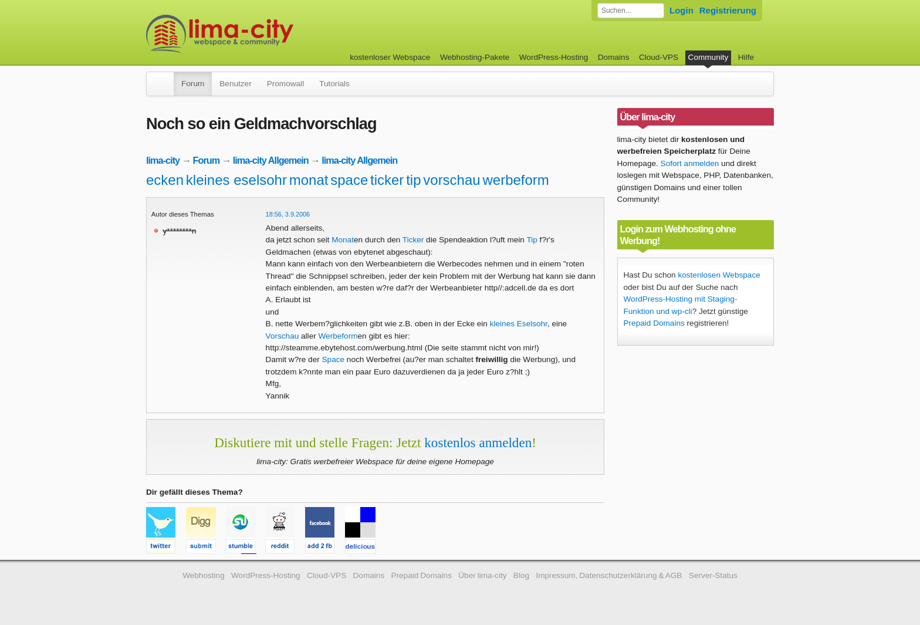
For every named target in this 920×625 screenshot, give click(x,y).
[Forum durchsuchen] (630, 10)
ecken (165, 180)
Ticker (413, 239)
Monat (343, 239)
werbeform (515, 180)
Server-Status (713, 575)
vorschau (451, 180)
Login (681, 10)
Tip (531, 239)
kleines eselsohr (236, 180)
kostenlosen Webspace (719, 275)
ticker (387, 180)
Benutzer (235, 83)
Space (333, 359)
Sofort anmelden (690, 163)
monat (309, 180)
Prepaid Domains (654, 323)
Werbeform (338, 336)
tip (413, 180)
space (349, 180)
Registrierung (727, 10)
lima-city (163, 160)
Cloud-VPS (658, 57)
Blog (521, 575)
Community (708, 57)
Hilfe (746, 57)
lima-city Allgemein (271, 160)
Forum (192, 83)
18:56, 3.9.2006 (288, 214)
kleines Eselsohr (518, 323)
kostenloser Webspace (390, 57)
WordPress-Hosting (553, 57)
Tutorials (334, 83)
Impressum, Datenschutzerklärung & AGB (609, 575)
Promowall (285, 83)
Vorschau (282, 336)
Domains (614, 57)
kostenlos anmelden (478, 442)
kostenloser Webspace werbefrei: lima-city (263, 34)
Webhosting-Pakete (474, 57)
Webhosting (203, 575)
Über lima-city (482, 575)
